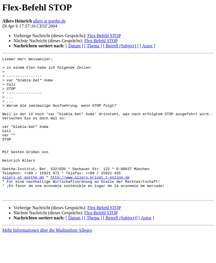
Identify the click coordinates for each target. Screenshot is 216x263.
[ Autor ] (147, 45)
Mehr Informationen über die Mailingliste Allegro (47, 258)
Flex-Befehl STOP (104, 35)
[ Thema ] (93, 45)
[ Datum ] (74, 45)
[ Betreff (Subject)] (120, 245)
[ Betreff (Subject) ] (120, 45)
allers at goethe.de (49, 21)
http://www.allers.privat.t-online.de (90, 201)
